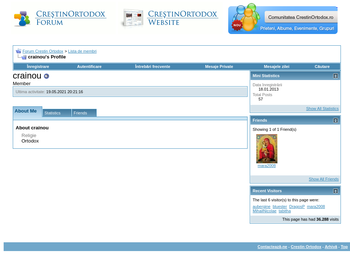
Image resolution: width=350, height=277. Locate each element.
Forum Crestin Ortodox (43, 51)
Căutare (322, 66)
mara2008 (267, 165)
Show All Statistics (322, 108)
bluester (280, 206)
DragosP (297, 206)
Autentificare (89, 66)
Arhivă (331, 246)
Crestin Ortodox (306, 246)
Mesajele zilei (276, 66)
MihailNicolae (264, 211)
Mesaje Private (219, 66)
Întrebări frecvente (152, 66)
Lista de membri (82, 51)
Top (344, 246)
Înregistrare (38, 66)
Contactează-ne (272, 246)
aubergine (262, 206)
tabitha (285, 211)
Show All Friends (324, 179)
